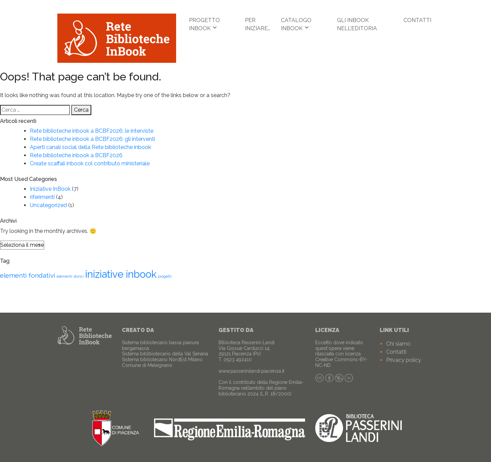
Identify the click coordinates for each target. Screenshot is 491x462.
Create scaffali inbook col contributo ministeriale (90, 163)
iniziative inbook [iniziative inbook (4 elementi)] (120, 274)
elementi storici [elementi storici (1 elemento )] (70, 276)
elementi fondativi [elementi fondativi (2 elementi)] (27, 275)
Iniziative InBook (50, 189)
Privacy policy (403, 360)
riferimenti (42, 197)
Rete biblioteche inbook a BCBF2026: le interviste (91, 131)
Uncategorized (48, 205)
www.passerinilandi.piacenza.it (251, 371)
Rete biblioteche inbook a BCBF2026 (76, 155)
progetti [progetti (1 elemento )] (165, 276)
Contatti (417, 20)
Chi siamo (398, 343)
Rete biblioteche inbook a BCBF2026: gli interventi (92, 139)
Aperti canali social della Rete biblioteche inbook (90, 147)
